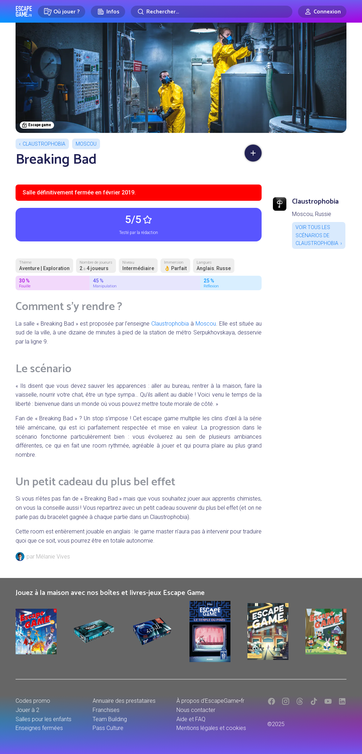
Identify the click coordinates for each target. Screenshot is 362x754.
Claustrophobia (44, 144)
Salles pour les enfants (43, 719)
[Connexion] (322, 12)
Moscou (86, 144)
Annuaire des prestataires (124, 700)
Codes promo (33, 700)
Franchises (106, 710)
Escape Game (24, 11)
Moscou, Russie (311, 214)
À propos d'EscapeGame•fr (210, 700)
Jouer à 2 (27, 710)
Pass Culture (108, 728)
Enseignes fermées (39, 728)
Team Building (110, 719)
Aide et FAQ (190, 719)
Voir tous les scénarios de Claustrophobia (317, 235)
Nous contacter (195, 710)
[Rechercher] (211, 12)
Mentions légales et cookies (211, 728)
